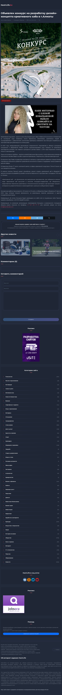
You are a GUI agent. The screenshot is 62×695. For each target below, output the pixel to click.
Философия (9, 465)
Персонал (8, 494)
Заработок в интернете (12, 518)
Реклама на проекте (11, 461)
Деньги (8, 498)
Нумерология (9, 477)
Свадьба (8, 449)
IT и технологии (10, 550)
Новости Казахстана (11, 397)
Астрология (9, 473)
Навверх (57, 650)
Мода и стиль (9, 457)
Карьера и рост (10, 490)
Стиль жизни (9, 425)
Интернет (8, 546)
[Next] (60, 235)
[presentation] (14, 314)
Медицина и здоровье (12, 445)
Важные (8, 401)
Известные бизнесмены (12, 502)
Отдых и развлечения (12, 453)
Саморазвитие (10, 421)
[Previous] (58, 235)
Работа (8, 485)
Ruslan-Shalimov (7, 20)
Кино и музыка (10, 542)
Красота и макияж (11, 433)
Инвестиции (9, 510)
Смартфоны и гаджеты (12, 405)
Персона (8, 554)
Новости (8, 562)
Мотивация (9, 385)
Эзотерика (9, 469)
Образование (9, 558)
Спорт (7, 437)
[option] (15, 248)
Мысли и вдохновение (12, 381)
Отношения (9, 417)
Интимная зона (10, 393)
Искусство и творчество (12, 526)
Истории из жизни (11, 534)
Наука (7, 530)
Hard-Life (7, 5)
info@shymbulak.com (7, 207)
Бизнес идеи (9, 506)
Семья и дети (9, 389)
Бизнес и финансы (11, 481)
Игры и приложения (11, 409)
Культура (17, 20)
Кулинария (8, 441)
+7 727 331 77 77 (33, 205)
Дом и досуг (9, 429)
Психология (9, 377)
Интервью (8, 413)
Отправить (31, 320)
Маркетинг (9, 514)
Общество (21, 20)
